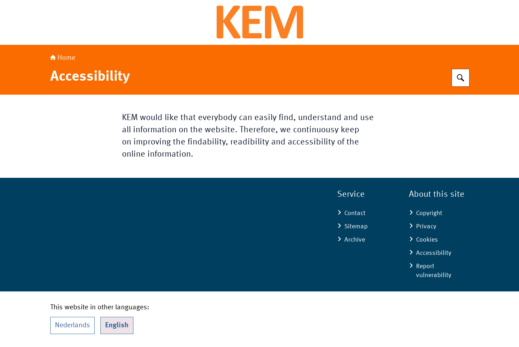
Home (62, 58)
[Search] (460, 77)
